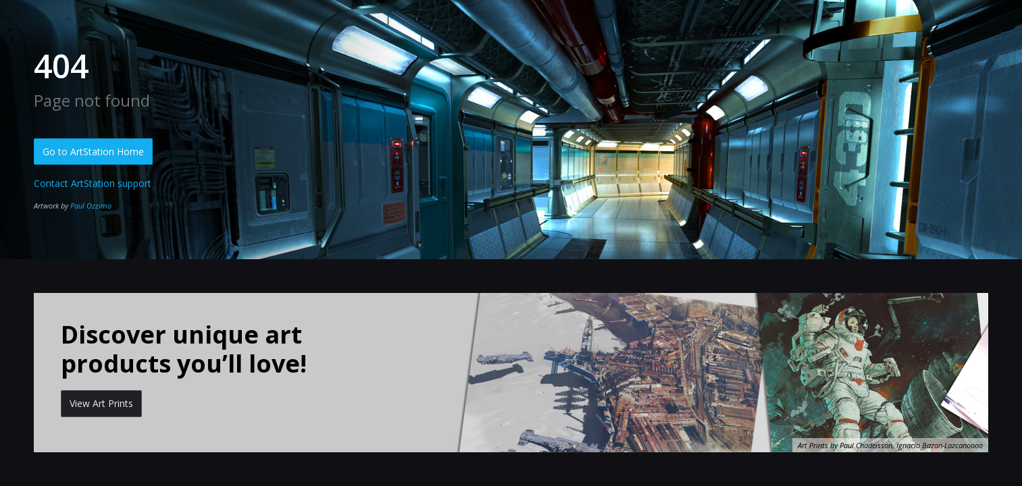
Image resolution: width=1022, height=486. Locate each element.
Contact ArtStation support (92, 183)
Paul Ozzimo (90, 205)
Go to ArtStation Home (93, 151)
